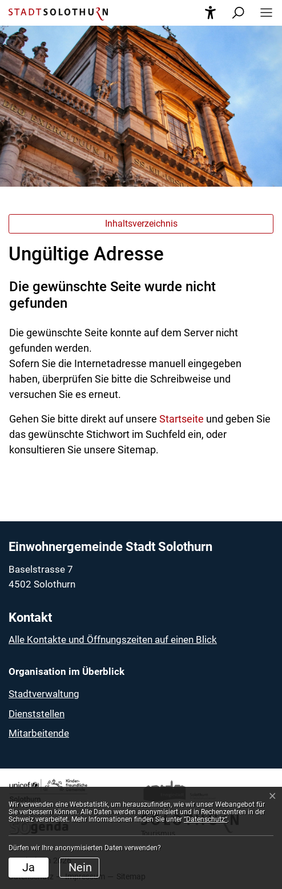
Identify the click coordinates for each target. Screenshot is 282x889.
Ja (28, 867)
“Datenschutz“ (205, 819)
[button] (262, 13)
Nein (80, 867)
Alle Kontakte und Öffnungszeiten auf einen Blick (113, 639)
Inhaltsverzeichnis (141, 223)
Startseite (181, 419)
